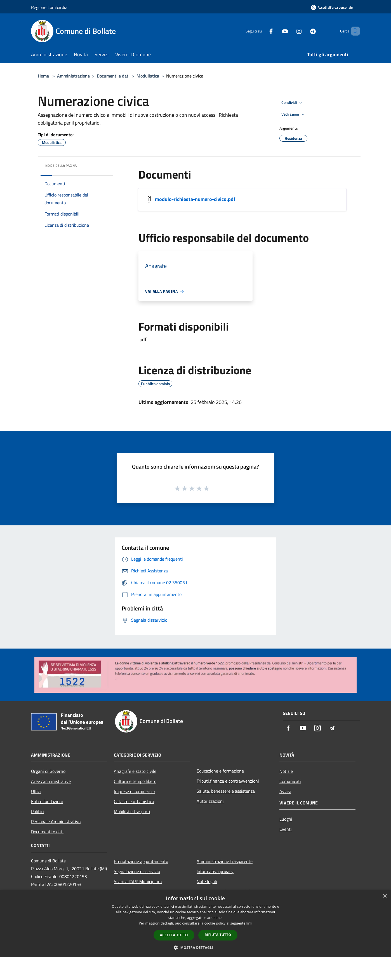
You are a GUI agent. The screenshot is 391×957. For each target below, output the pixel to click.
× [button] (385, 896)
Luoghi (285, 819)
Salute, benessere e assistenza (226, 791)
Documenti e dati (113, 75)
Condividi (292, 102)
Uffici (36, 791)
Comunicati (290, 781)
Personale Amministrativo (56, 821)
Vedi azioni (294, 114)
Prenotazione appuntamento (141, 861)
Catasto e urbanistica (134, 801)
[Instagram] (289, 31)
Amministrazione (73, 75)
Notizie (286, 771)
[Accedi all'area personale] (331, 7)
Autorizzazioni (210, 801)
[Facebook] (261, 31)
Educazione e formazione (220, 771)
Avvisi (285, 791)
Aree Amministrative (51, 781)
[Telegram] (303, 31)
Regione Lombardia (49, 7)
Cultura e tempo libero (135, 781)
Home (43, 75)
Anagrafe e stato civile (135, 771)
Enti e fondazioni (47, 801)
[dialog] (195, 923)
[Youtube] (275, 31)
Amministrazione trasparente (225, 861)
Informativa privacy (215, 871)
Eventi (285, 829)
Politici (37, 811)
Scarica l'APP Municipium (138, 881)
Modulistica (147, 75)
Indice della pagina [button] (60, 165)
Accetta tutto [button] (174, 935)
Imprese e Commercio (134, 791)
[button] (195, 947)
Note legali (207, 881)
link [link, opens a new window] (249, 923)
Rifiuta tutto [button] (218, 934)
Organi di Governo (48, 771)
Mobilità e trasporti (132, 811)
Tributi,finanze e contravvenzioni (228, 781)
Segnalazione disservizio (137, 871)
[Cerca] (353, 31)
